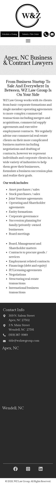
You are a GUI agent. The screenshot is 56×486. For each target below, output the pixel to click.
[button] (9, 34)
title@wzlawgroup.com (24, 340)
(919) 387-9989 (18, 335)
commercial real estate (32, 135)
